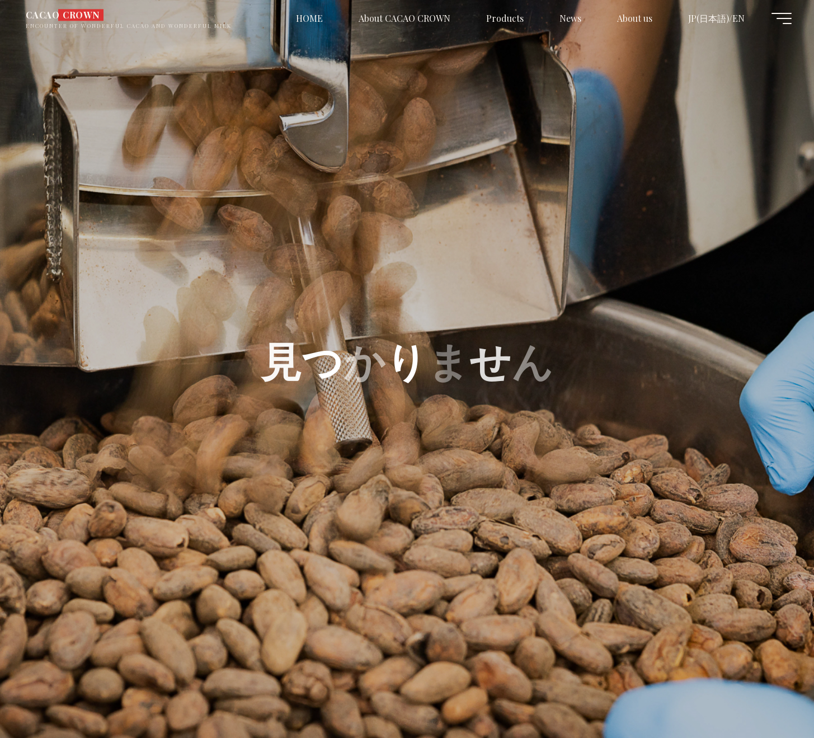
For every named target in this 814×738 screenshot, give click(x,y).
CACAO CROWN (63, 15)
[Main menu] (781, 18)
